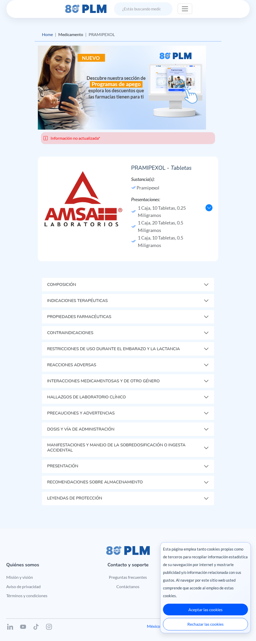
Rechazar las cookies (205, 624)
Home (47, 34)
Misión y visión (19, 577)
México (153, 626)
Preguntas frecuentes (128, 577)
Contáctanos (127, 586)
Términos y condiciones (26, 595)
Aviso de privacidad (23, 586)
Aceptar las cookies (205, 609)
